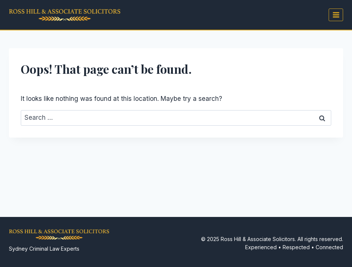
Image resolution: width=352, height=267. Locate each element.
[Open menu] (336, 15)
